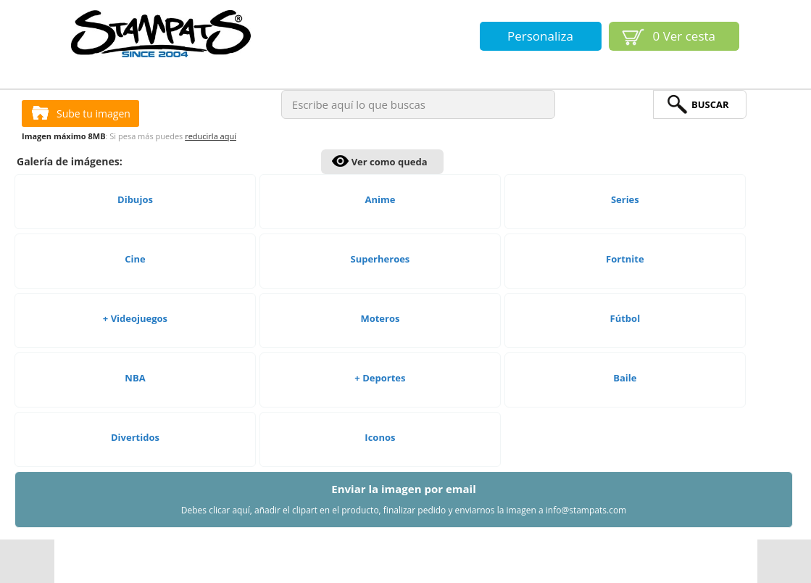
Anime (380, 199)
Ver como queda (390, 161)
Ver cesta (684, 36)
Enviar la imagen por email (403, 498)
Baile (624, 377)
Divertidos (135, 437)
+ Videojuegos (135, 318)
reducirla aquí (210, 136)
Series (625, 199)
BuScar (710, 104)
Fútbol (625, 318)
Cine (135, 258)
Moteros (379, 318)
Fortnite (625, 258)
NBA (135, 377)
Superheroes (379, 258)
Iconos (380, 437)
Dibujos (135, 199)
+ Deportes (379, 377)
